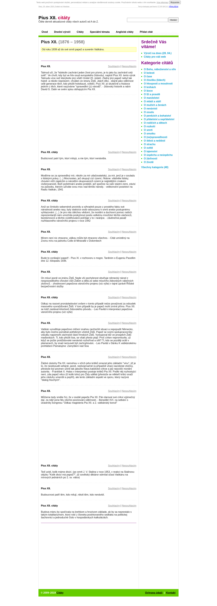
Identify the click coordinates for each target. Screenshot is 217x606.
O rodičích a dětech (155, 123)
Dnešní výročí (62, 32)
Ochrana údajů (154, 592)
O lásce (148, 90)
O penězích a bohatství (157, 115)
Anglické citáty (124, 32)
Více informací (163, 2)
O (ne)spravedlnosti (155, 137)
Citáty (80, 32)
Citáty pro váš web (155, 56)
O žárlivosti (150, 158)
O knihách (150, 87)
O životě (148, 162)
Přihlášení (173, 6)
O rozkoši (149, 126)
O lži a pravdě (152, 94)
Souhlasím (114, 66)
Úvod (45, 32)
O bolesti (149, 73)
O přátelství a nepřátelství (159, 119)
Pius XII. (54, 17)
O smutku (149, 133)
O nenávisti (150, 108)
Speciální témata (100, 32)
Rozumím (175, 2)
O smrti (148, 130)
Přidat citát (146, 32)
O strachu (150, 144)
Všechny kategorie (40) (154, 167)
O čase (148, 76)
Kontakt (170, 592)
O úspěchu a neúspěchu (158, 155)
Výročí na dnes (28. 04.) (158, 53)
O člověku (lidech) (154, 80)
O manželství (151, 98)
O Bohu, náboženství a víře (160, 69)
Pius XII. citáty (49, 152)
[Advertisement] (67, 122)
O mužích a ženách (155, 105)
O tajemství (150, 151)
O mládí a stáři (152, 101)
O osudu (149, 112)
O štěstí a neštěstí (154, 140)
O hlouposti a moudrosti (158, 83)
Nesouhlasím (129, 66)
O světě (148, 147)
